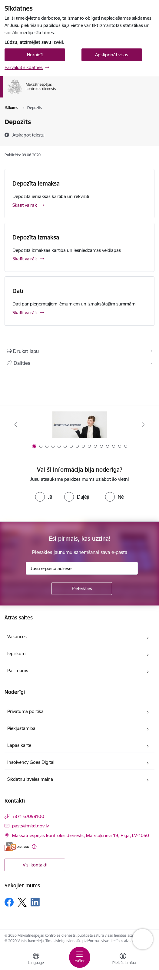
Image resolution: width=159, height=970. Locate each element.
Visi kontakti (35, 865)
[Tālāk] (143, 424)
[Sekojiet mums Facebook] (9, 902)
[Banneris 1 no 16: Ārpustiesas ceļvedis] (79, 424)
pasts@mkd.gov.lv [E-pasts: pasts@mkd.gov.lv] (30, 826)
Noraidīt (35, 55)
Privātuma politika (25, 711)
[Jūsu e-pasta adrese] (82, 568)
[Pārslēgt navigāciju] (79, 957)
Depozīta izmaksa (35, 237)
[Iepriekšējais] (16, 424)
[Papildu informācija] (34, 846)
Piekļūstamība (21, 728)
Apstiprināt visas (111, 55)
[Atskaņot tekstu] (28, 134)
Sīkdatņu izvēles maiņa (30, 779)
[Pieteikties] (81, 588)
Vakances (17, 636)
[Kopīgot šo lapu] (79, 363)
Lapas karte (19, 745)
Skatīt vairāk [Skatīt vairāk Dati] (24, 312)
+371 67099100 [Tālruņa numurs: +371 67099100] (28, 816)
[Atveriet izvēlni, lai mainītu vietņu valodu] (36, 959)
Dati (17, 291)
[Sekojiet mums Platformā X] (22, 902)
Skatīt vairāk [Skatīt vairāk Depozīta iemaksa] (24, 205)
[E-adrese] (17, 847)
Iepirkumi (16, 653)
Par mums (17, 670)
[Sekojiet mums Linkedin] (35, 902)
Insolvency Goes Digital (30, 762)
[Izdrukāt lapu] (79, 351)
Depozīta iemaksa (36, 183)
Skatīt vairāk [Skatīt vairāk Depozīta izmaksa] (24, 259)
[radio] (43, 497)
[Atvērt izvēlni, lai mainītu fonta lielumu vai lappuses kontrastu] (123, 959)
